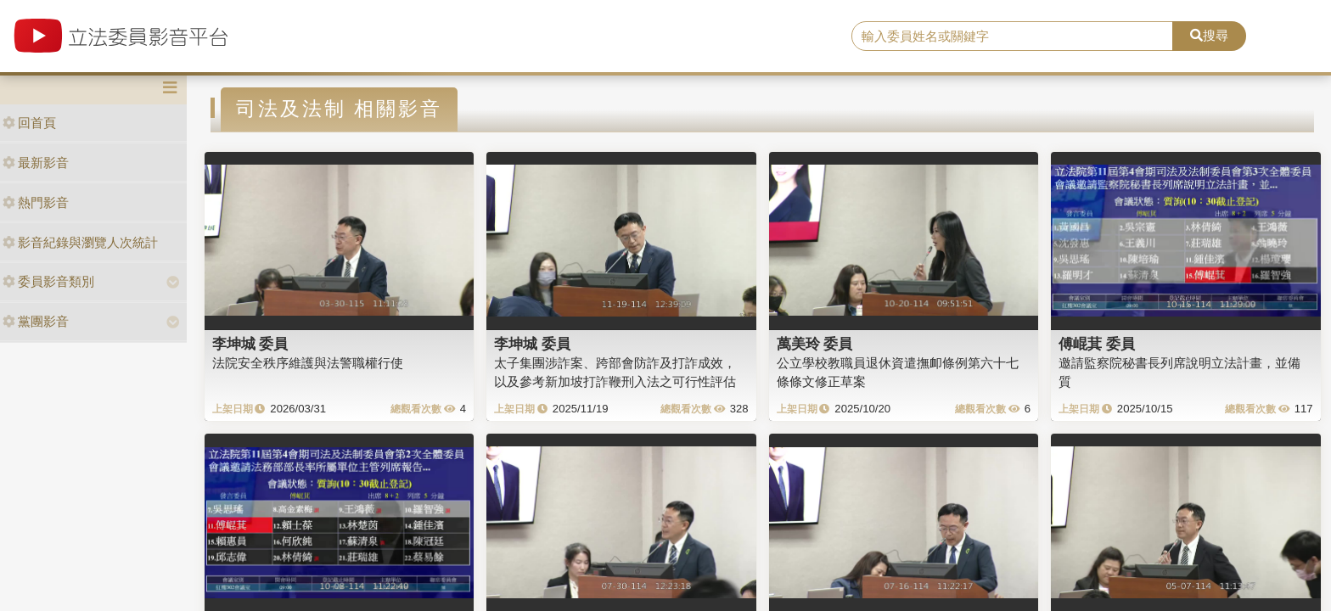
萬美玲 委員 (815, 343)
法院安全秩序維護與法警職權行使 (307, 363)
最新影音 (36, 162)
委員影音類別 (48, 281)
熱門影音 (36, 202)
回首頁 (29, 122)
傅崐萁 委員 (1097, 343)
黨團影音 (36, 321)
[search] (1012, 36)
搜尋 (1209, 35)
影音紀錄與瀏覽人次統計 (80, 242)
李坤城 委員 (250, 343)
